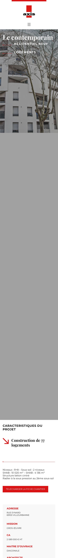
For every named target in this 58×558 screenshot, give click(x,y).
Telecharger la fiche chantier (25, 489)
